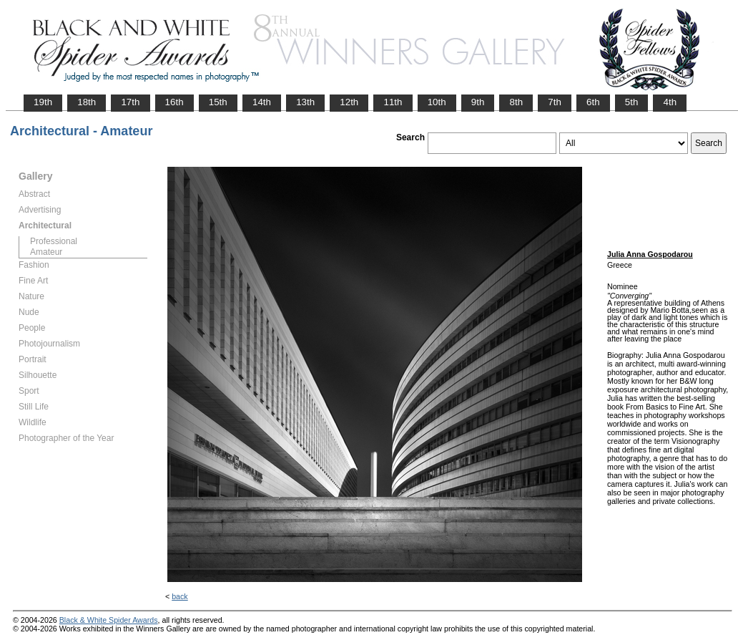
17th (130, 102)
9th (478, 102)
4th (669, 102)
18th (86, 102)
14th (262, 102)
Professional (53, 241)
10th (437, 102)
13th (305, 102)
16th (174, 102)
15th (218, 102)
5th (631, 102)
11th (392, 102)
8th (516, 102)
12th (349, 102)
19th (43, 102)
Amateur (46, 252)
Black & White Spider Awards (108, 620)
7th (554, 102)
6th (593, 102)
